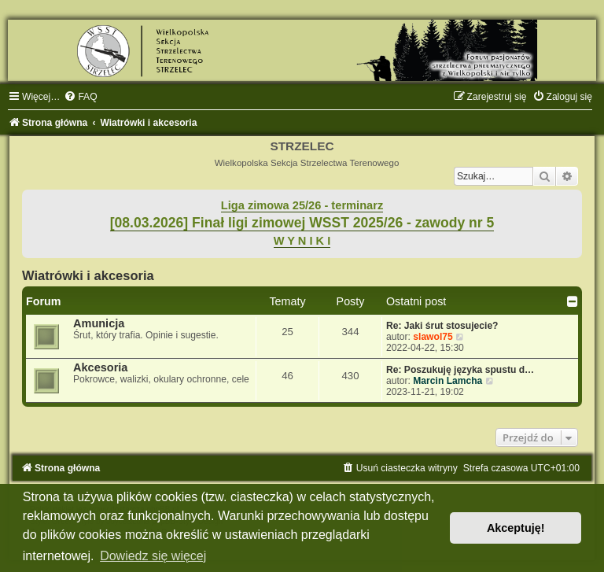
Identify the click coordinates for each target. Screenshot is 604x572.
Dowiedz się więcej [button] (153, 556)
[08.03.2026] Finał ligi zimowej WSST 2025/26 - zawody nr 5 (302, 223)
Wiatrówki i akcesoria (88, 275)
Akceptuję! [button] (516, 528)
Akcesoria (100, 367)
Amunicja (98, 323)
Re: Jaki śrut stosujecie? (442, 325)
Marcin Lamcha (447, 380)
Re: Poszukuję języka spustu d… (460, 369)
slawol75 (432, 336)
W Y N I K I (302, 240)
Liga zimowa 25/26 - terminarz (302, 205)
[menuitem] (80, 96)
